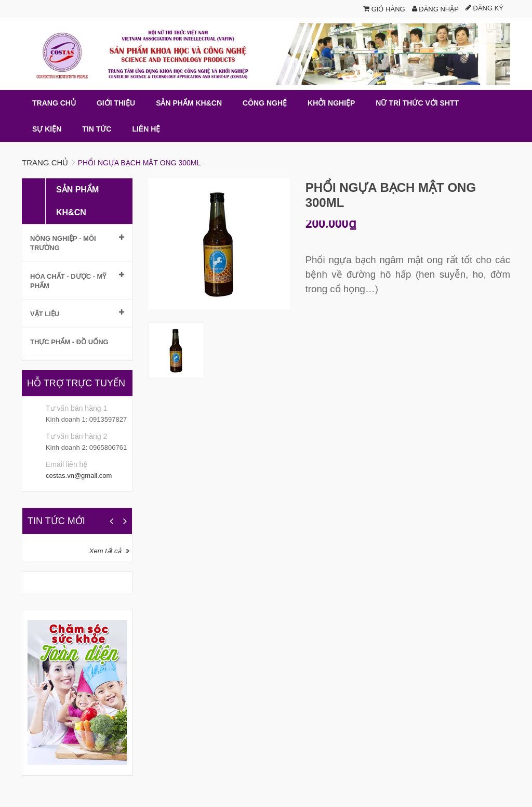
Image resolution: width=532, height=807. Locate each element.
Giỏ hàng (384, 9)
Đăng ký (484, 8)
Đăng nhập (435, 9)
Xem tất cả (105, 551)
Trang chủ (45, 162)
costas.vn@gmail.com (79, 475)
